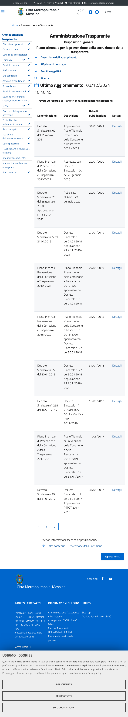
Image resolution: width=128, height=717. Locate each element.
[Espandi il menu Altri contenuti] (28, 172)
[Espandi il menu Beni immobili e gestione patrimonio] (28, 114)
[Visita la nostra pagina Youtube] (95, 12)
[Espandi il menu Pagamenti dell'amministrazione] (28, 138)
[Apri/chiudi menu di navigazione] (3, 12)
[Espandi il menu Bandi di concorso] (28, 64)
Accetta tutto (64, 696)
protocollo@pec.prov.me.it (28, 632)
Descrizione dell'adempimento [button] (58, 57)
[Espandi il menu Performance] (28, 70)
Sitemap (86, 612)
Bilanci (51, 624)
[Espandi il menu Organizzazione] (28, 49)
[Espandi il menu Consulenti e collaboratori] (28, 58)
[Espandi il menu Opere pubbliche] (28, 143)
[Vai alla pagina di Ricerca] (114, 12)
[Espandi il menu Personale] (23, 59)
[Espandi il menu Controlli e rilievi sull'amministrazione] (28, 123)
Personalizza (64, 684)
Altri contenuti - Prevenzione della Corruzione (75, 546)
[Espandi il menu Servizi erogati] (28, 129)
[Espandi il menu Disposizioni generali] (28, 43)
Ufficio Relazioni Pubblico (61, 632)
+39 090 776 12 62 (29, 624)
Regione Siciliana (19, 2)
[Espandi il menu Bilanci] (23, 105)
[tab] (79, 57)
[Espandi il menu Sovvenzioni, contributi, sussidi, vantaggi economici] (28, 104)
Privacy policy (94, 673)
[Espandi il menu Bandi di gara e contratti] (28, 91)
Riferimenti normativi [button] (53, 64)
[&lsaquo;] (38, 526)
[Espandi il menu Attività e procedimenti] (28, 80)
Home (15, 25)
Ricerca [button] (44, 78)
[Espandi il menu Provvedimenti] (28, 85)
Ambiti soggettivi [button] (50, 71)
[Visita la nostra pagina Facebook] (89, 12)
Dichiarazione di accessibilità (96, 616)
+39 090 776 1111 (34, 621)
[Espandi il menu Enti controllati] (28, 75)
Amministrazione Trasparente (12, 36)
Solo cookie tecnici (64, 707)
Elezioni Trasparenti (58, 628)
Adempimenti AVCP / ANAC (62, 620)
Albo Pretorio (55, 616)
